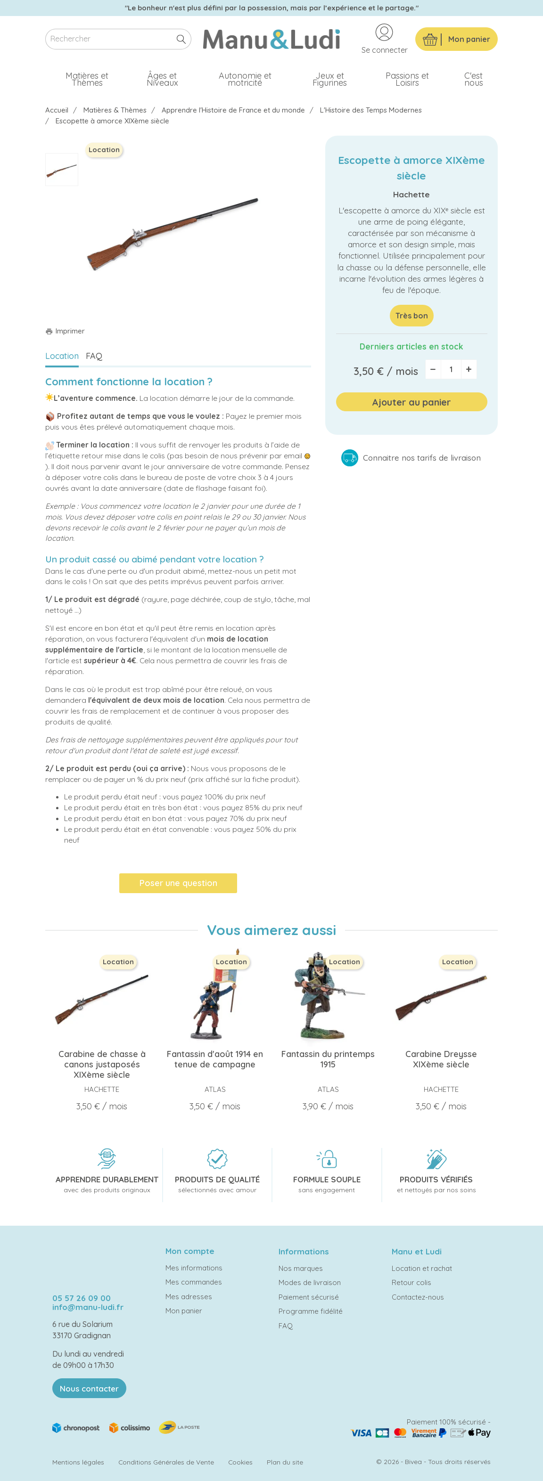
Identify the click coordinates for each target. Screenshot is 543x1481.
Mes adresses (188, 1296)
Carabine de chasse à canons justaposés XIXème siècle (102, 1064)
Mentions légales (78, 1462)
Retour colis (411, 1282)
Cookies (240, 1462)
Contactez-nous (418, 1297)
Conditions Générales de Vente (166, 1462)
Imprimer (65, 330)
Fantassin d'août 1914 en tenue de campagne (215, 1059)
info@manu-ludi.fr (87, 1307)
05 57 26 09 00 (81, 1298)
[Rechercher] (118, 39)
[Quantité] (451, 369)
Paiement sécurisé (309, 1297)
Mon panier (183, 1310)
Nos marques (301, 1268)
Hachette (411, 194)
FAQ (94, 355)
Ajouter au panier (411, 402)
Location (62, 355)
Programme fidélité (311, 1311)
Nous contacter (89, 1388)
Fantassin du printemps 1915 (328, 1059)
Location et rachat (422, 1268)
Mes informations (193, 1267)
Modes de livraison (310, 1282)
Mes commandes (193, 1282)
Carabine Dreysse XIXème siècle (441, 1059)
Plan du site (285, 1462)
